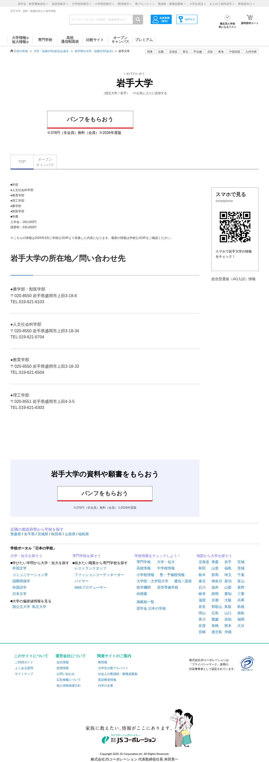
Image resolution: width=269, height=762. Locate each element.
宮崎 (202, 632)
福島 (228, 568)
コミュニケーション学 (30, 575)
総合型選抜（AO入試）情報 (234, 279)
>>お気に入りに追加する (150, 93)
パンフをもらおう (90, 119)
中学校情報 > (81, 3)
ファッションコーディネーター (99, 575)
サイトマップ (24, 674)
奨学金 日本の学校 (151, 608)
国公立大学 (21, 607)
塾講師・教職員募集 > (171, 3)
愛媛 (215, 619)
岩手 (228, 562)
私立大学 (39, 607)
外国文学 (19, 568)
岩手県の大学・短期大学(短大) (94, 51)
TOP (22, 161)
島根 (240, 607)
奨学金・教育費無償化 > (33, 3)
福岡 (240, 619)
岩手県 (30, 534)
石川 (202, 587)
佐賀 (202, 626)
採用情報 (62, 668)
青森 (215, 562)
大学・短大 (166, 562)
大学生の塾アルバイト (113, 668)
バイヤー (81, 581)
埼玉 (228, 575)
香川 (202, 619)
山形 (215, 568)
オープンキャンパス (45, 162)
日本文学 (19, 594)
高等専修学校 (167, 587)
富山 (240, 581)
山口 (228, 613)
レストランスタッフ (90, 568)
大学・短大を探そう (26, 556)
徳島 (240, 613)
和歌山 (217, 607)
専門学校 (144, 562)
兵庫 (240, 600)
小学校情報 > (104, 3)
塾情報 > (124, 3)
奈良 (202, 607)
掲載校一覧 (145, 602)
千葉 (240, 575)
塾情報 (102, 662)
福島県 (83, 534)
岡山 (202, 613)
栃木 (202, 575)
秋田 (202, 568)
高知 (228, 619)
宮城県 (43, 534)
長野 (240, 587)
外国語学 (19, 587)
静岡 (215, 594)
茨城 (240, 568)
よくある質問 (24, 668)
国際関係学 (21, 581)
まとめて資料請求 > (221, 3)
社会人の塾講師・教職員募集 (118, 674)
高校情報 (144, 568)
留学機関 (144, 587)
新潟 (228, 581)
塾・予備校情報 (172, 575)
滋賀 (202, 600)
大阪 (228, 600)
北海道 (173, 51)
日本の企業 (105, 685)
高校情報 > (60, 3)
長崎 (215, 626)
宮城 (240, 562)
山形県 (70, 534)
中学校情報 (166, 568)
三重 (240, 594)
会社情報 (62, 662)
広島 (215, 613)
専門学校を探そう (86, 556)
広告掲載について (68, 680)
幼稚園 (142, 594)
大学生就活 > (197, 3)
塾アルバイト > (144, 3)
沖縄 (228, 632)
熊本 (228, 626)
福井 (215, 587)
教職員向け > (246, 3)
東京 (202, 581)
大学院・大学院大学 (152, 581)
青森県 (16, 534)
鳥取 (228, 607)
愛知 (228, 594)
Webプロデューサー (90, 587)
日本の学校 (21, 51)
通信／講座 (183, 581)
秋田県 (57, 534)
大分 (240, 626)
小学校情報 (145, 575)
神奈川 (217, 581)
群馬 (215, 575)
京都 (215, 600)
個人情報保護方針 (68, 685)
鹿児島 (217, 632)
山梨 (228, 587)
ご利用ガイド (24, 662)
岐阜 (202, 594)
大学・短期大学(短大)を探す (51, 51)
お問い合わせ (65, 674)
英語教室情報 (107, 680)
